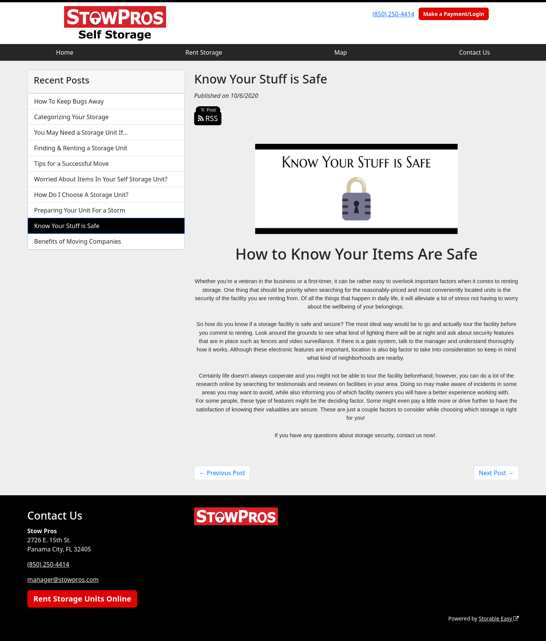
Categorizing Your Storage (71, 117)
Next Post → (496, 473)
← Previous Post (222, 473)
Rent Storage (203, 52)
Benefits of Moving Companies (77, 241)
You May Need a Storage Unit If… (81, 132)
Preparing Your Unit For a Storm (79, 210)
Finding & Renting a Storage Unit (80, 148)
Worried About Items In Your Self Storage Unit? (101, 179)
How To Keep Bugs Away (69, 101)
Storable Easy (499, 618)
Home (65, 52)
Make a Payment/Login (453, 13)
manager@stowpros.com (63, 579)
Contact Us (474, 52)
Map (340, 52)
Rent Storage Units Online (82, 599)
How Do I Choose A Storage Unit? (81, 195)
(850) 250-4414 (393, 14)
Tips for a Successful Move (71, 163)
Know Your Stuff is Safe (66, 226)
